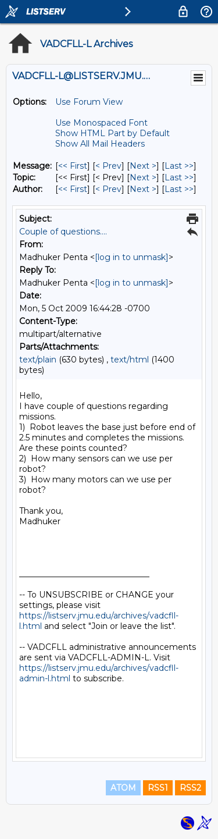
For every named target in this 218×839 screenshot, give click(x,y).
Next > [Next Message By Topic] (143, 177)
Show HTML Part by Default (112, 133)
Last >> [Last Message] (179, 166)
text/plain (37, 359)
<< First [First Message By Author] (72, 189)
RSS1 (158, 788)
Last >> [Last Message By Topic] (179, 177)
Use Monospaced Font (101, 123)
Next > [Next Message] (143, 166)
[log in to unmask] (132, 257)
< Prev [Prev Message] (108, 166)
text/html (129, 359)
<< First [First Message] (72, 166)
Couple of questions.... (63, 231)
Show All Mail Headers (100, 143)
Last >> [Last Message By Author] (179, 189)
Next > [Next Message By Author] (143, 189)
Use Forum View (89, 102)
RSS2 (190, 788)
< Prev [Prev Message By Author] (108, 189)
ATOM (123, 788)
